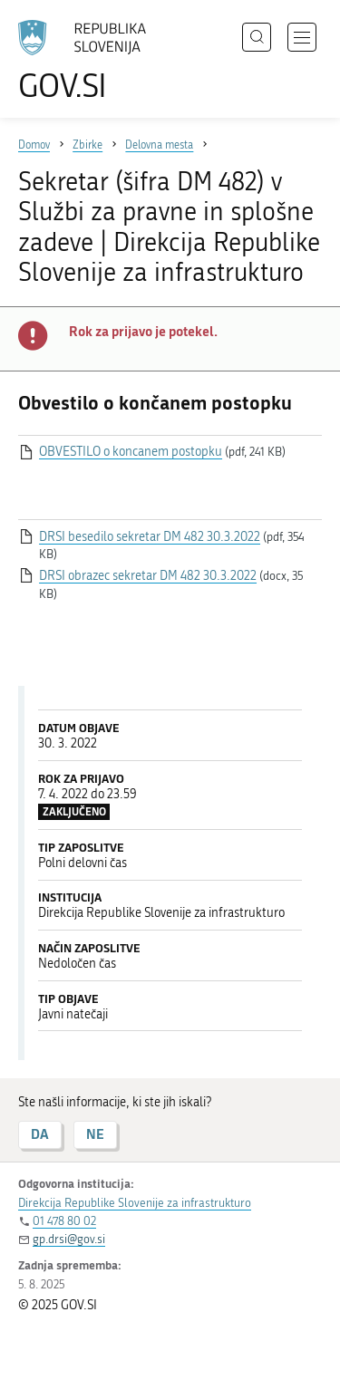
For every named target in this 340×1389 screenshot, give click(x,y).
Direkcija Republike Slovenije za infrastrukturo (134, 1203)
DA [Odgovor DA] (40, 1133)
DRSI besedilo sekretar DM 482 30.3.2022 (149, 537)
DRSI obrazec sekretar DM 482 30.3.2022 (148, 576)
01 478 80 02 (64, 1221)
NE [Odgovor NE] (95, 1133)
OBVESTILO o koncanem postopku (130, 451)
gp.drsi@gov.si (69, 1239)
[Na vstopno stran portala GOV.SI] (90, 61)
